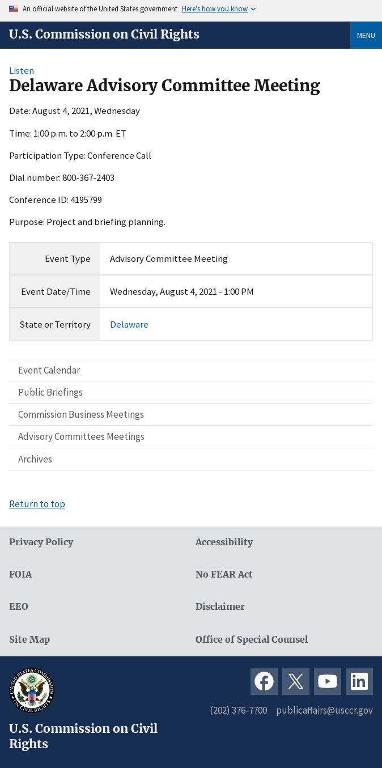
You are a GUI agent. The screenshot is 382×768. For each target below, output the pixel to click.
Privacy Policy (41, 542)
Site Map (29, 639)
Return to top (37, 504)
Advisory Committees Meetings (81, 436)
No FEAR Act (224, 574)
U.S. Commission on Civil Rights (104, 34)
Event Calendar (49, 370)
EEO (18, 606)
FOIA (20, 574)
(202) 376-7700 (238, 710)
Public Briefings (50, 392)
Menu (366, 35)
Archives (35, 459)
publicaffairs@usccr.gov (324, 710)
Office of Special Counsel (252, 639)
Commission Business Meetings (81, 414)
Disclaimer (220, 606)
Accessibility (224, 542)
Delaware (129, 324)
